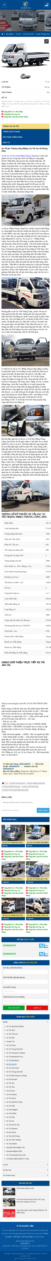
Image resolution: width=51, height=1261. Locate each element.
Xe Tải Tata (10, 1117)
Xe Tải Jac (10, 1121)
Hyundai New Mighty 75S (15, 1147)
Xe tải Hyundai (11, 1079)
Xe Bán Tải (10, 1042)
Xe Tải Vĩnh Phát (12, 1068)
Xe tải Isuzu (10, 1091)
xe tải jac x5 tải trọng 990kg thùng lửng (15, 790)
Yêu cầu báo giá (47, 5)
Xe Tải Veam (11, 1098)
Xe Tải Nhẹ (10, 1038)
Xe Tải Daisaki (11, 1144)
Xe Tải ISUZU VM (12, 1125)
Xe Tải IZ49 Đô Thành (14, 1102)
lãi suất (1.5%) (9, 987)
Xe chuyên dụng (9, 1175)
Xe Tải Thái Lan (12, 1034)
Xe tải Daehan (11, 1095)
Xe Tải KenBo (11, 1113)
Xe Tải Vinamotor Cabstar (15, 1053)
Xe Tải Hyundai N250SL (15, 1026)
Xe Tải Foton (11, 1045)
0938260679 (14, 766)
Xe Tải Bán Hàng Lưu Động (16, 1076)
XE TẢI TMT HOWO (13, 1140)
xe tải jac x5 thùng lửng (17, 783)
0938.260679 (25, 764)
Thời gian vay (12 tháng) (13, 997)
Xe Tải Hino (10, 1030)
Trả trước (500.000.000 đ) (14, 978)
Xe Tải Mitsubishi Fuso (14, 1057)
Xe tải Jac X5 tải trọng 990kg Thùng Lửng (18, 156)
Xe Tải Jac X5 (28, 34)
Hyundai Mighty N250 (14, 1151)
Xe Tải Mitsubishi (12, 1060)
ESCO (28, 1256)
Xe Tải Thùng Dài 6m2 (14, 1049)
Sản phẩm (10, 34)
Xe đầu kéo (7, 1170)
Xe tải (18, 34)
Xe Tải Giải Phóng (13, 1136)
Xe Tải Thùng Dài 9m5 (14, 1072)
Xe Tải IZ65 (10, 1106)
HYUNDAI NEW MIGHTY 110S (17, 1159)
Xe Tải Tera (10, 1087)
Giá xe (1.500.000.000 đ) (12, 968)
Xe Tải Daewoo (12, 1129)
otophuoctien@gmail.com (25, 1241)
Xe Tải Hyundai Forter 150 (16, 1155)
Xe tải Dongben (12, 1110)
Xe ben (5, 1165)
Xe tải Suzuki (11, 1132)
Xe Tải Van (10, 1083)
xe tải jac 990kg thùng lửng (36, 783)
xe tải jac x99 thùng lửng (30, 786)
